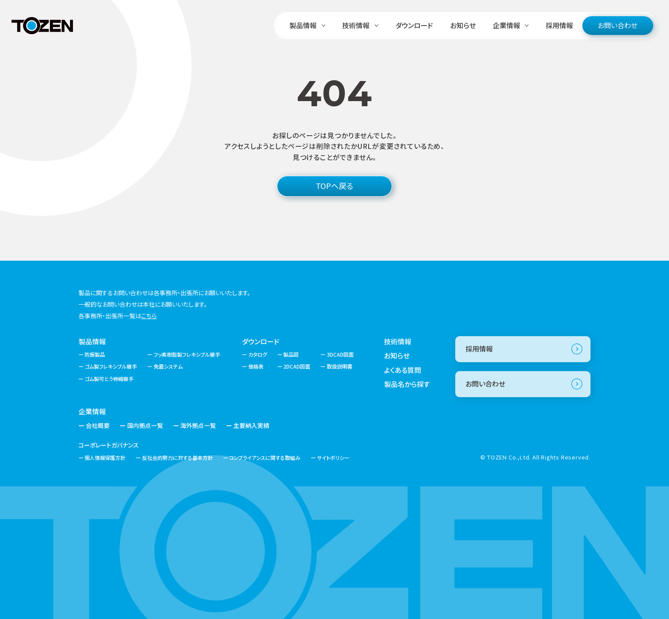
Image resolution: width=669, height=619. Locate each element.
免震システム (168, 366)
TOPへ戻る (334, 185)
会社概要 (98, 425)
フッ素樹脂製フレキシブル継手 (187, 354)
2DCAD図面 (296, 366)
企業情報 (92, 411)
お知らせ (463, 25)
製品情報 (92, 341)
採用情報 (559, 25)
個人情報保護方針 (104, 457)
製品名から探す (407, 384)
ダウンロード (414, 25)
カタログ (257, 354)
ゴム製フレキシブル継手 (110, 366)
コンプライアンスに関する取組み (264, 457)
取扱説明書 (339, 366)
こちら (149, 315)
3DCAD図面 (340, 354)
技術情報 (397, 341)
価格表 (256, 366)
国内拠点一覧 (145, 425)
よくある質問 (402, 370)
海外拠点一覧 (198, 425)
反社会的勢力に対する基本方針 (177, 457)
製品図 (291, 354)
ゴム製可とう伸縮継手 (109, 378)
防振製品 (94, 354)
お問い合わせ (617, 25)
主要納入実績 (251, 425)
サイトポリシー (333, 457)
